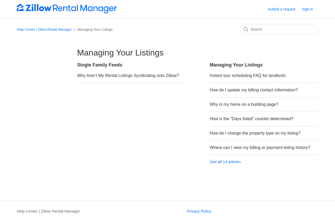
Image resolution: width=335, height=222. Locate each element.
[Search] (279, 29)
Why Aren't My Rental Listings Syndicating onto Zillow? (128, 75)
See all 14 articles (225, 161)
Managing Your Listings (236, 65)
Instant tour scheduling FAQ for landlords (248, 75)
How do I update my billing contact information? (254, 90)
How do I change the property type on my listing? (255, 133)
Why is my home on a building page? (244, 104)
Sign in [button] (307, 9)
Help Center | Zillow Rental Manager (44, 29)
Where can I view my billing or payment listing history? (260, 147)
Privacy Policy (199, 211)
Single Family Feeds (99, 65)
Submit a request (281, 9)
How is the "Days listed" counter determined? (251, 118)
